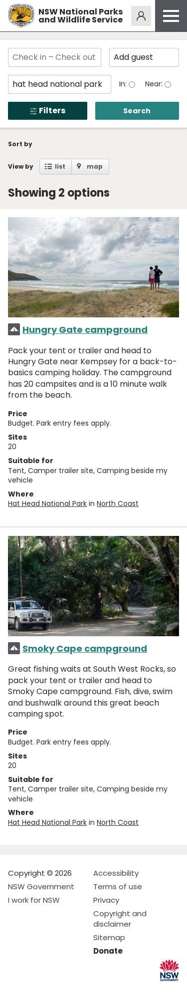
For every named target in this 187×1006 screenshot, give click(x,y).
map (95, 166)
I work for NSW (34, 900)
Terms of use (117, 886)
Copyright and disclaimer (120, 918)
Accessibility (116, 873)
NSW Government (41, 886)
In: (124, 84)
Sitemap (109, 937)
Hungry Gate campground (85, 329)
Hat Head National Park (47, 503)
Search (137, 111)
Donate (108, 951)
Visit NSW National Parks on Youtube (60, 990)
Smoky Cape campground (84, 648)
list (60, 166)
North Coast (118, 503)
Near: (155, 84)
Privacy (106, 900)
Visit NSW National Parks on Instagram (38, 990)
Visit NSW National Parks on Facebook (17, 990)
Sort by (20, 144)
